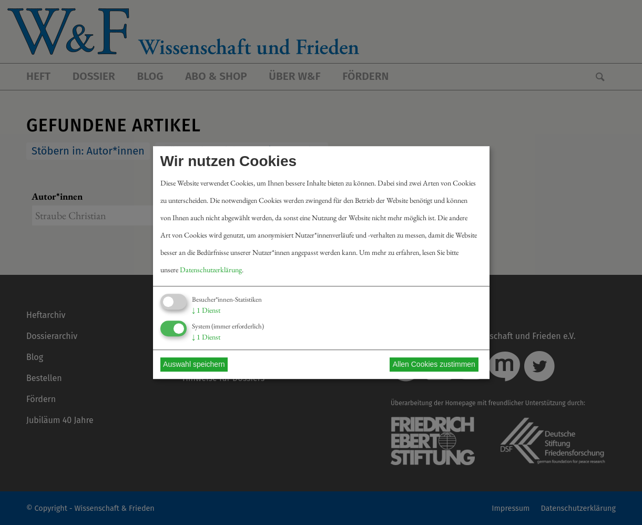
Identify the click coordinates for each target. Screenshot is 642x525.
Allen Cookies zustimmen (434, 365)
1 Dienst (206, 310)
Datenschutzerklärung (211, 269)
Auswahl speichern (194, 365)
